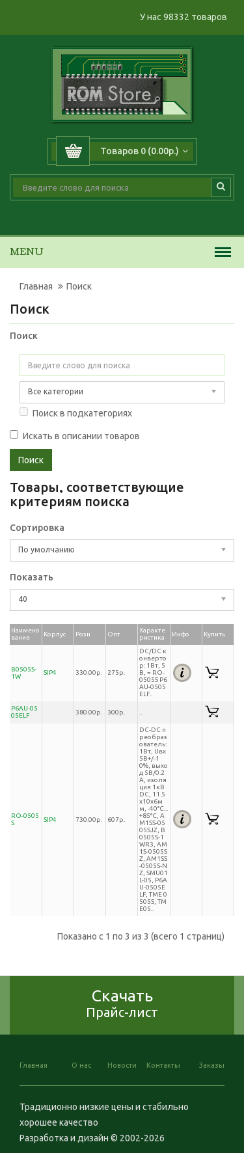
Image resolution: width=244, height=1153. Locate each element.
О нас (81, 1065)
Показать (31, 577)
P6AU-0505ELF (24, 712)
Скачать (122, 1003)
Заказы (211, 1065)
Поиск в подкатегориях (76, 412)
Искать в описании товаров (75, 435)
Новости (122, 1065)
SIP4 (50, 672)
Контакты (163, 1065)
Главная (36, 286)
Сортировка (37, 527)
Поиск (79, 286)
